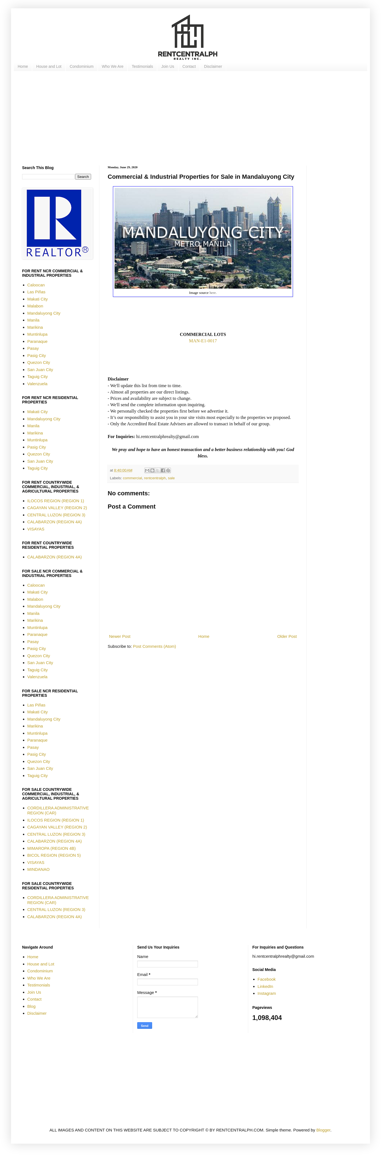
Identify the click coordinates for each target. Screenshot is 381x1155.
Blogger (323, 1130)
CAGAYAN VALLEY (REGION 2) (57, 507)
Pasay (33, 348)
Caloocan (36, 285)
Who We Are (112, 66)
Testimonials (142, 66)
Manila (33, 320)
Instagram (267, 993)
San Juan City (40, 369)
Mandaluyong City (43, 313)
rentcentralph (155, 478)
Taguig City (37, 376)
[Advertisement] (187, 118)
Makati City (37, 299)
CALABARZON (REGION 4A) (54, 521)
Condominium (81, 66)
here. (213, 293)
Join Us (167, 66)
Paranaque (37, 341)
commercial (132, 478)
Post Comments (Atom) (154, 646)
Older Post (287, 636)
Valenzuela (37, 383)
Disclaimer (213, 66)
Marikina (35, 327)
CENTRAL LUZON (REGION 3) (56, 514)
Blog (31, 1006)
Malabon (35, 306)
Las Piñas (36, 291)
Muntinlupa (37, 334)
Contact (189, 66)
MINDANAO (38, 869)
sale (171, 478)
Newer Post (120, 636)
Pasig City (36, 355)
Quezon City (38, 362)
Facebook (267, 979)
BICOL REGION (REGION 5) (54, 855)
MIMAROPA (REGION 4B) (51, 848)
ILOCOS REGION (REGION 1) (55, 500)
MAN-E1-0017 (203, 340)
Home (23, 66)
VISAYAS (35, 529)
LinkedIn (265, 986)
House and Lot (48, 66)
